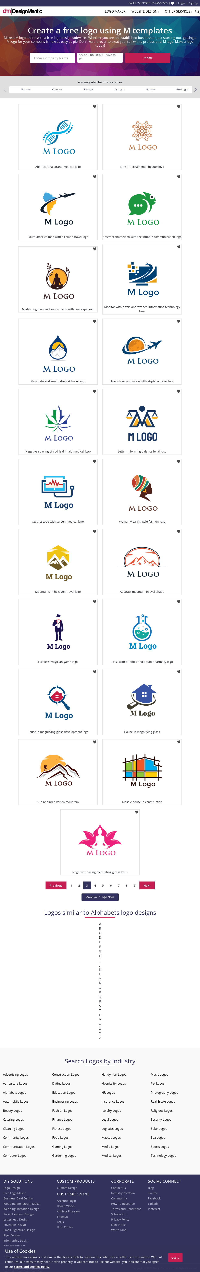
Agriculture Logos (15, 1083)
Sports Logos (160, 1146)
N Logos (26, 88)
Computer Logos (14, 1155)
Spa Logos (158, 1137)
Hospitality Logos (114, 1083)
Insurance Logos (113, 1101)
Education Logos (63, 1092)
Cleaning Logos (13, 1128)
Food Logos (60, 1137)
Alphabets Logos (14, 1092)
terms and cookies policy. (32, 1267)
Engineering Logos (65, 1101)
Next (147, 885)
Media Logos (110, 1146)
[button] (195, 89)
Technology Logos (163, 1155)
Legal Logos (110, 1119)
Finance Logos (62, 1119)
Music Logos (159, 1074)
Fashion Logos (62, 1110)
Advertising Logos (15, 1074)
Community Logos (16, 1137)
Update (147, 58)
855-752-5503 (159, 3)
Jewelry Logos (111, 1110)
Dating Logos (61, 1083)
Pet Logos (157, 1083)
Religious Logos (162, 1110)
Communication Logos (19, 1146)
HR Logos (108, 1092)
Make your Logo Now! (100, 896)
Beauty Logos (12, 1110)
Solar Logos (159, 1128)
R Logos (151, 88)
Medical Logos (112, 1155)
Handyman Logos (114, 1074)
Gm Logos (182, 88)
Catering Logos (13, 1119)
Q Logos (120, 88)
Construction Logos (65, 1074)
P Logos (88, 88)
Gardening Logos (64, 1155)
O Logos (57, 88)
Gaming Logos (62, 1146)
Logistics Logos (112, 1128)
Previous (56, 885)
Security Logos (161, 1119)
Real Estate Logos (163, 1101)
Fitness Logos (61, 1128)
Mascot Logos (111, 1137)
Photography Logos (164, 1092)
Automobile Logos (15, 1101)
